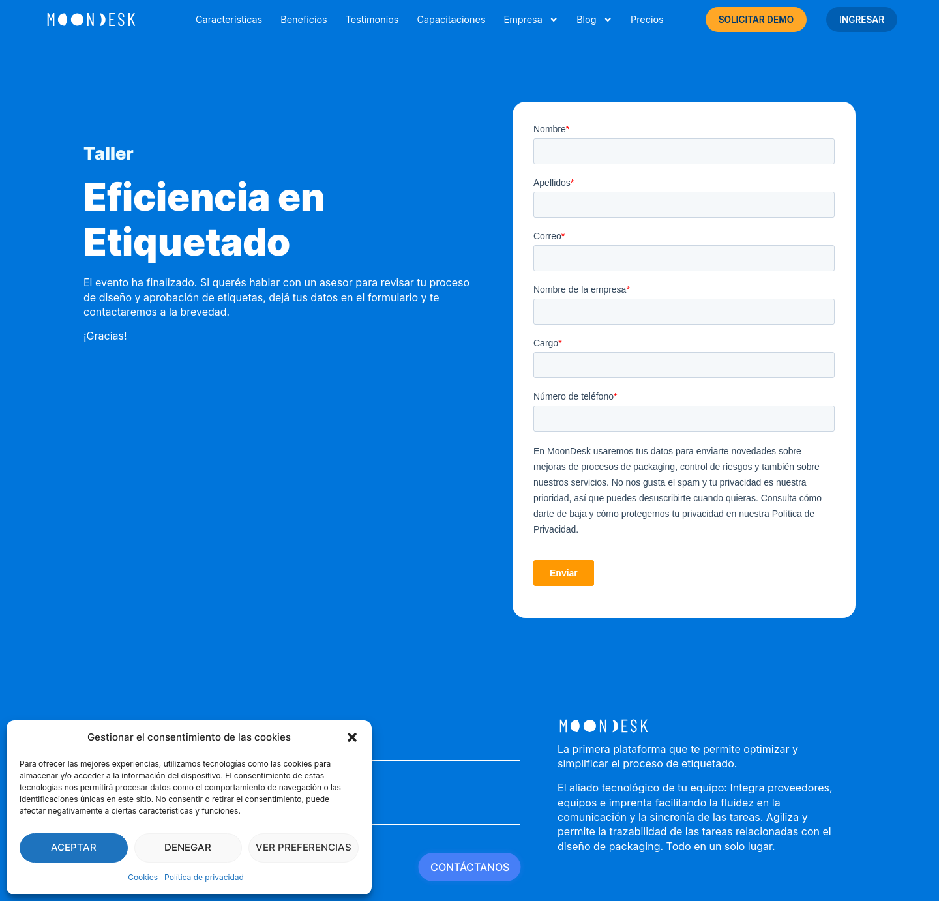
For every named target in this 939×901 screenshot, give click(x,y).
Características (229, 19)
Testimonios (372, 19)
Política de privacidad (204, 877)
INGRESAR (861, 19)
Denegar (187, 847)
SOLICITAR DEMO (756, 19)
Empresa (530, 19)
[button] (352, 737)
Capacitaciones (451, 19)
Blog (594, 19)
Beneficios (303, 19)
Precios (647, 19)
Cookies (143, 877)
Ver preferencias (303, 847)
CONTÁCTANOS (469, 867)
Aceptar (74, 847)
